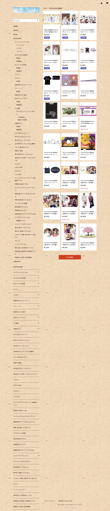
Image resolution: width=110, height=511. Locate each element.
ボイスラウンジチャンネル (22, 217)
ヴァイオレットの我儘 (21, 203)
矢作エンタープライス (21, 98)
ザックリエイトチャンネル (22, 42)
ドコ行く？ (18, 78)
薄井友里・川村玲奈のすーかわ (24, 248)
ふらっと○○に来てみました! (23, 224)
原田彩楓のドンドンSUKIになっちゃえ (24, 422)
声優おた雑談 (19, 151)
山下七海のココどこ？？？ (22, 133)
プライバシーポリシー (49, 501)
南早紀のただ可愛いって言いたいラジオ (25, 374)
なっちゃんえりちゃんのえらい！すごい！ (24, 416)
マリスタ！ (19, 48)
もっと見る (70, 257)
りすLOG (17, 164)
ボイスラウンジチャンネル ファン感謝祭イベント (25, 404)
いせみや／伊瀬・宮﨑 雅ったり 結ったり (25, 478)
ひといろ (17, 241)
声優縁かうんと (21, 220)
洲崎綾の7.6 (18, 123)
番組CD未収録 (22, 120)
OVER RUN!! (19, 167)
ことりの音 (18, 174)
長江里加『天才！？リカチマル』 (23, 154)
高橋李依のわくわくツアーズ (23, 85)
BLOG (15, 34)
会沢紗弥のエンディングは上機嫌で (25, 143)
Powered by (70, 507)
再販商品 (19, 61)
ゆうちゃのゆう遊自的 (21, 55)
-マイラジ (19, 51)
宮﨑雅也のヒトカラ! (21, 210)
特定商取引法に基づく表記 (65, 501)
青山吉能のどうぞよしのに (22, 227)
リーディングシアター (21, 244)
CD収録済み (21, 117)
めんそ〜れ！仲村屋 (20, 65)
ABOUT (16, 30)
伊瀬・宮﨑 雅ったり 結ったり (23, 200)
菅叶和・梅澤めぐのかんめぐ (23, 231)
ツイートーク (18, 88)
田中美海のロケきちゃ (21, 207)
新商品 (18, 58)
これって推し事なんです (22, 147)
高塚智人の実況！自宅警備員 (23, 257)
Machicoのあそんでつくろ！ (23, 136)
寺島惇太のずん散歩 (21, 95)
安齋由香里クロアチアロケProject (25, 214)
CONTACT (17, 261)
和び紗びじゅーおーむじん (23, 140)
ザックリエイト (20, 45)
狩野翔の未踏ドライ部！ (22, 184)
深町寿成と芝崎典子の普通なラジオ (24, 501)
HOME (45, 8)
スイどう (17, 74)
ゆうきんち (18, 171)
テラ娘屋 (17, 108)
